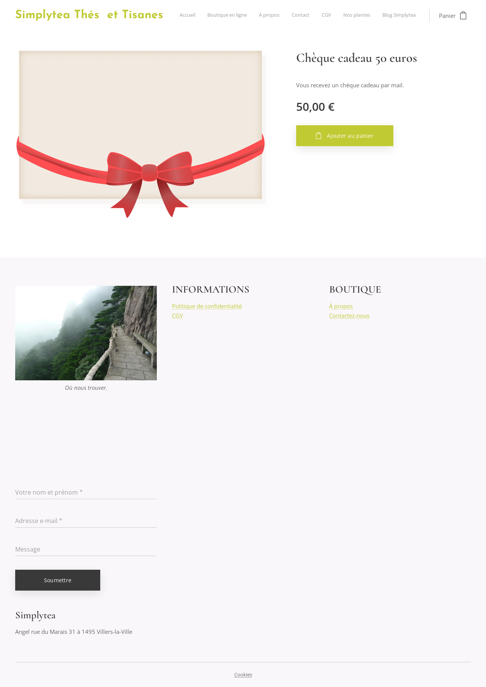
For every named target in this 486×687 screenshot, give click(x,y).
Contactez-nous (349, 315)
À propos (341, 306)
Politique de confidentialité (207, 306)
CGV (177, 315)
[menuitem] (345, 15)
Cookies (243, 674)
